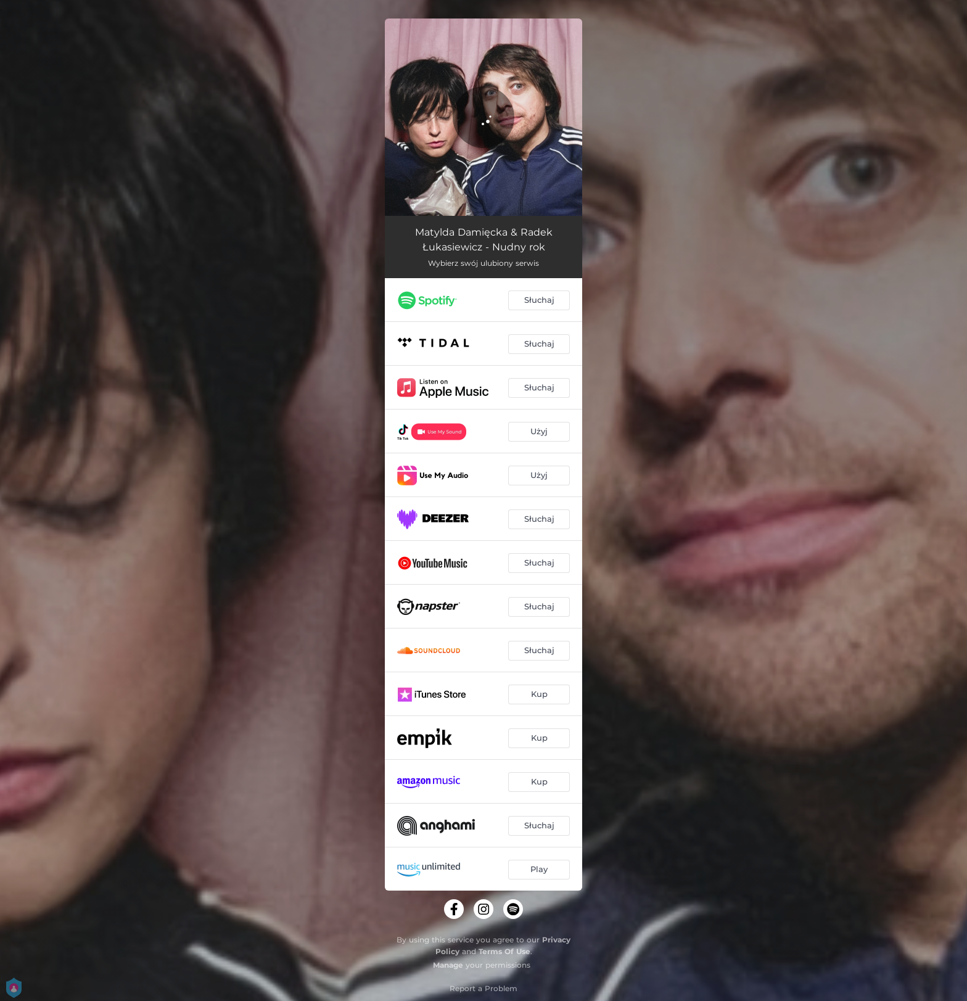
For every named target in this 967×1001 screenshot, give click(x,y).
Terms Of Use (504, 951)
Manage (448, 965)
